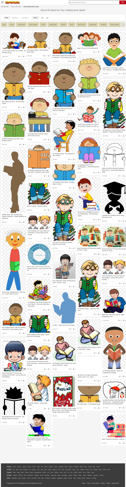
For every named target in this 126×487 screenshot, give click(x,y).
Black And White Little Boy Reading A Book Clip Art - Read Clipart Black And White (113, 170)
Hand (92, 472)
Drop (94, 466)
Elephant (54, 469)
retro (71, 24)
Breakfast (14, 478)
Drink (28, 478)
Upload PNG (115, 483)
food (11, 24)
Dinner (70, 478)
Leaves (24, 466)
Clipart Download (16, 6)
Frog (63, 469)
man (4, 24)
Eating (79, 478)
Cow (38, 469)
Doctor (44, 472)
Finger (88, 472)
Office (84, 475)
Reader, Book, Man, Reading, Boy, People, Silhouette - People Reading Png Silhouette (13, 216)
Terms (89, 483)
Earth (38, 466)
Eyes (51, 472)
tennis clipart (115, 24)
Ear (48, 472)
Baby (18, 472)
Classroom (30, 475)
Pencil (41, 475)
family (26, 472)
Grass (55, 466)
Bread (83, 478)
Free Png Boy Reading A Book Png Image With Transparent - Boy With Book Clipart (37, 439)
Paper (80, 475)
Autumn (19, 466)
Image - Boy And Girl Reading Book (87, 48)
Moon (66, 466)
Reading (36, 475)
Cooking (88, 478)
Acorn (14, 466)
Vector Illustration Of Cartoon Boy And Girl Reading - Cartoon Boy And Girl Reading (37, 232)
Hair (65, 472)
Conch (34, 466)
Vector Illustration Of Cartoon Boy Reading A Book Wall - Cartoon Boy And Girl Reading (12, 375)
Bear (17, 469)
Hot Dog (94, 478)
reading (103, 24)
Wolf (108, 469)
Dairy (19, 478)
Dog (42, 469)
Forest (98, 466)
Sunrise (71, 466)
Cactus (29, 466)
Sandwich (47, 478)
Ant (14, 469)
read (43, 24)
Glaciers (51, 466)
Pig (91, 469)
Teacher (20, 475)
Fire (42, 466)
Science (75, 475)
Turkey (104, 469)
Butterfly (25, 469)
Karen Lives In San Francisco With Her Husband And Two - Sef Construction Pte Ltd (37, 268)
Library (70, 475)
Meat (42, 478)
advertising (93, 24)
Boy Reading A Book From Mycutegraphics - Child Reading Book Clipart (86, 166)
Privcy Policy (95, 483)
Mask (14, 472)
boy (72, 472)
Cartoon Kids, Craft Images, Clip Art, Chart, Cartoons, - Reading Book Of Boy (113, 69)
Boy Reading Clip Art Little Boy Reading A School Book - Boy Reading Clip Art (11, 329)
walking (56, 472)
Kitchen (65, 478)
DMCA (108, 483)
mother (31, 472)
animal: (9, 469)
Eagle (49, 469)
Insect (73, 469)
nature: (9, 466)
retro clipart (33, 24)
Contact (102, 483)
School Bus (54, 475)
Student (15, 475)
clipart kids (53, 24)
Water (81, 466)
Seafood (53, 478)
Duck (45, 469)
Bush (85, 466)
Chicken (34, 469)
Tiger (100, 469)
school (63, 24)
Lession (101, 475)
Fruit (39, 478)
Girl (68, 472)
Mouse (87, 469)
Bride (22, 472)
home (61, 472)
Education (46, 475)
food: (9, 478)
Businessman (38, 472)
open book (21, 24)
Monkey (82, 469)
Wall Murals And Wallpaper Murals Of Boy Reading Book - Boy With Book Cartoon (88, 213)
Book (25, 475)
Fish (59, 469)
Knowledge (64, 475)
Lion (78, 469)
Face (84, 472)
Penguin (95, 469)
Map (59, 475)
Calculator (95, 475)
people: (9, 472)
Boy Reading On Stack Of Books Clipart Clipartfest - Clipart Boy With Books (112, 132)
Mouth (80, 472)
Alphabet (89, 475)
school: (9, 475)
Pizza (74, 478)
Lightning (61, 466)
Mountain (76, 466)
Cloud (89, 466)
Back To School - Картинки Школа (37, 206)
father (75, 472)
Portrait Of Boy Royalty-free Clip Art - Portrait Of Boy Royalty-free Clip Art (87, 126)
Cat (30, 469)
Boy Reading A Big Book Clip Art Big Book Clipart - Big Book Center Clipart (37, 172)
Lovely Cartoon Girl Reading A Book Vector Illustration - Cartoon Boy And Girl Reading (37, 363)
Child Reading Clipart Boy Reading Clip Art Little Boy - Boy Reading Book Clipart (62, 57)
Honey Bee (68, 469)
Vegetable (59, 478)
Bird (21, 469)
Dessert (24, 478)
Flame (45, 466)
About (83, 483)
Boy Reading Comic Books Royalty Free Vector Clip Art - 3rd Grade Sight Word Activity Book (38, 304)
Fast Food (33, 478)
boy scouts (81, 24)
